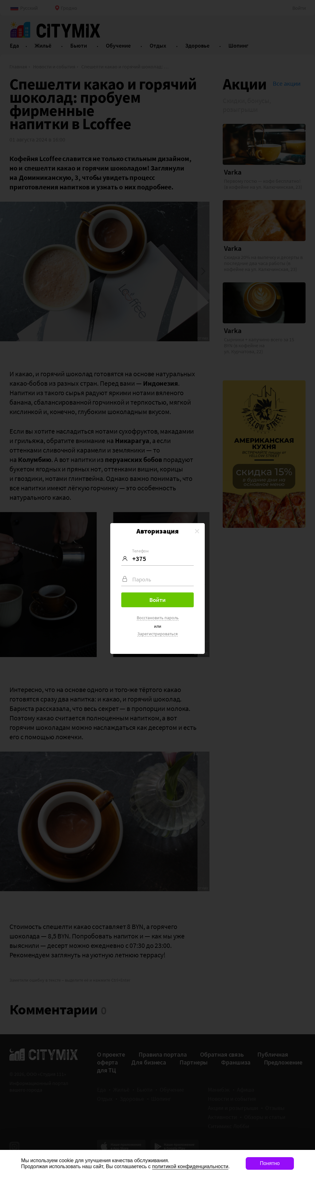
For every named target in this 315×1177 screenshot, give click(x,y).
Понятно (270, 1163)
